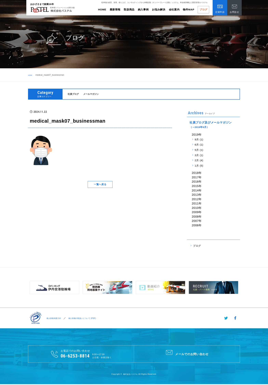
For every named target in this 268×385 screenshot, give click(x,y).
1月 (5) (199, 166)
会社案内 (174, 9)
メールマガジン (94, 94)
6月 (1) (199, 145)
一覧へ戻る (100, 184)
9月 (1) (199, 139)
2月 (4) (199, 160)
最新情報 (115, 9)
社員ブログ (74, 94)
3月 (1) (199, 155)
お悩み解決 (158, 9)
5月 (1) (199, 150)
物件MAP (188, 9)
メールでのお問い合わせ (187, 354)
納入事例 (143, 9)
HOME (102, 9)
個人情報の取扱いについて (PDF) (86, 318)
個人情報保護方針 (53, 318)
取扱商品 (129, 9)
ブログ (203, 9)
